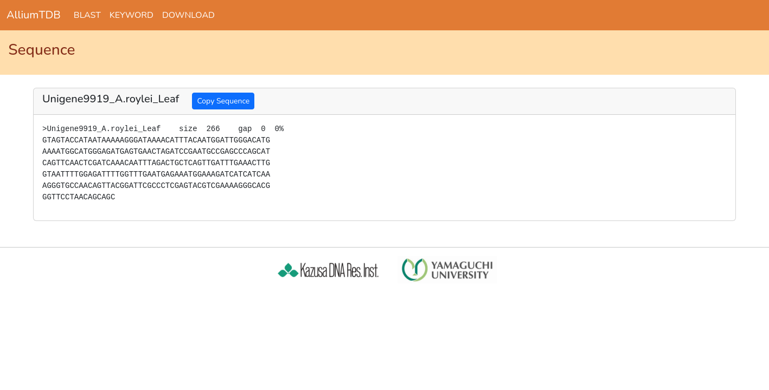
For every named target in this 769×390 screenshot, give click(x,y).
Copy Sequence (223, 101)
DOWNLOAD (188, 15)
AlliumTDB (34, 15)
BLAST (87, 15)
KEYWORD (131, 15)
